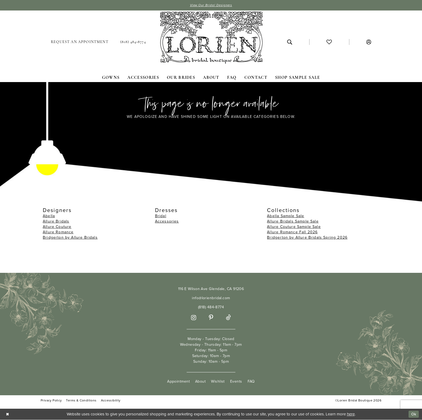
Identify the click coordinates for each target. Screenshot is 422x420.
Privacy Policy (51, 401)
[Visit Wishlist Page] (329, 42)
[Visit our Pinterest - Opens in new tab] (211, 318)
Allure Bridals (56, 221)
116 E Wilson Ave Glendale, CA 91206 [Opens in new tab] (211, 289)
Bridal (160, 216)
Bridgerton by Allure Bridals (70, 238)
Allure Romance (58, 232)
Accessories (167, 221)
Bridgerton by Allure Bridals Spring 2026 (307, 238)
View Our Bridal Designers (211, 5)
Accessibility (111, 401)
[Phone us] (133, 42)
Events (236, 381)
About (200, 381)
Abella (49, 216)
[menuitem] (79, 42)
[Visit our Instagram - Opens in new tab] (193, 318)
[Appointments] (79, 42)
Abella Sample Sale (285, 216)
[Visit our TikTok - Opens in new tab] (228, 318)
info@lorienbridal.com (211, 298)
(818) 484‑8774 (211, 307)
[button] (368, 42)
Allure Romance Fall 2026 (292, 232)
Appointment (178, 381)
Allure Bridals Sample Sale (292, 221)
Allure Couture (57, 227)
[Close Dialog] (7, 414)
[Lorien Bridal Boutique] (211, 39)
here (351, 414)
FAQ (251, 381)
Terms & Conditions (81, 401)
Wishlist (218, 381)
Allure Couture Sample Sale (294, 227)
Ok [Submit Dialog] (413, 414)
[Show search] (289, 42)
